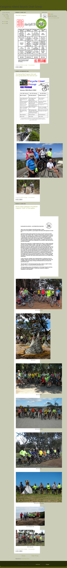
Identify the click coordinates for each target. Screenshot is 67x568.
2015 (5, 23)
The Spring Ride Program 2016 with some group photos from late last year (26, 74)
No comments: (31, 65)
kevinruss (38, 564)
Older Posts (35, 556)
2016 (5, 21)
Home (23, 556)
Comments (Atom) (25, 558)
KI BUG (51, 14)
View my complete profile (53, 17)
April (6, 15)
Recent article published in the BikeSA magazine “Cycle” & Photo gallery (26, 207)
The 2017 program (21, 15)
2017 (5, 14)
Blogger (47, 564)
